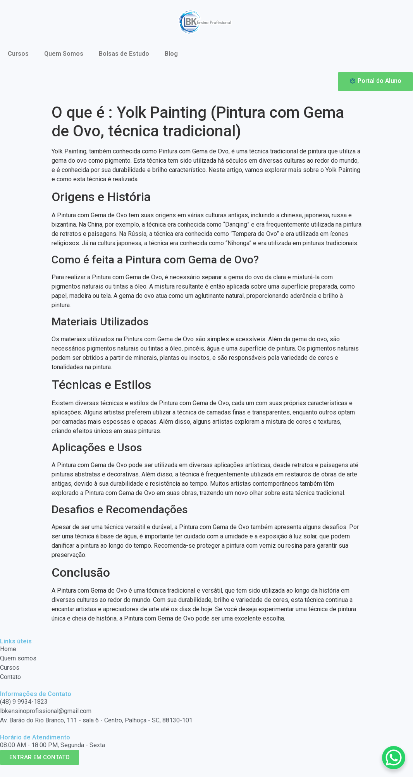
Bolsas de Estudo (124, 53)
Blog (171, 53)
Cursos (18, 53)
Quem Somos (63, 53)
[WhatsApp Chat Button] (393, 757)
